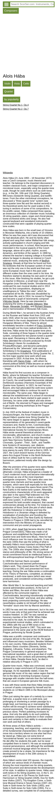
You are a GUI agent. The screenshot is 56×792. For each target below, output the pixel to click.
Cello (26, 83)
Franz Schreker (44, 325)
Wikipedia (8, 172)
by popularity (11, 99)
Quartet (8, 91)
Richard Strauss (43, 306)
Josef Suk (23, 529)
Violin (7, 83)
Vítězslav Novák (11, 301)
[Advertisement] (28, 44)
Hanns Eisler (24, 361)
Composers (10, 10)
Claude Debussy (34, 304)
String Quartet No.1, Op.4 (16, 105)
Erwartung (25, 351)
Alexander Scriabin (19, 306)
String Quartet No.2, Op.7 (16, 109)
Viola (17, 83)
